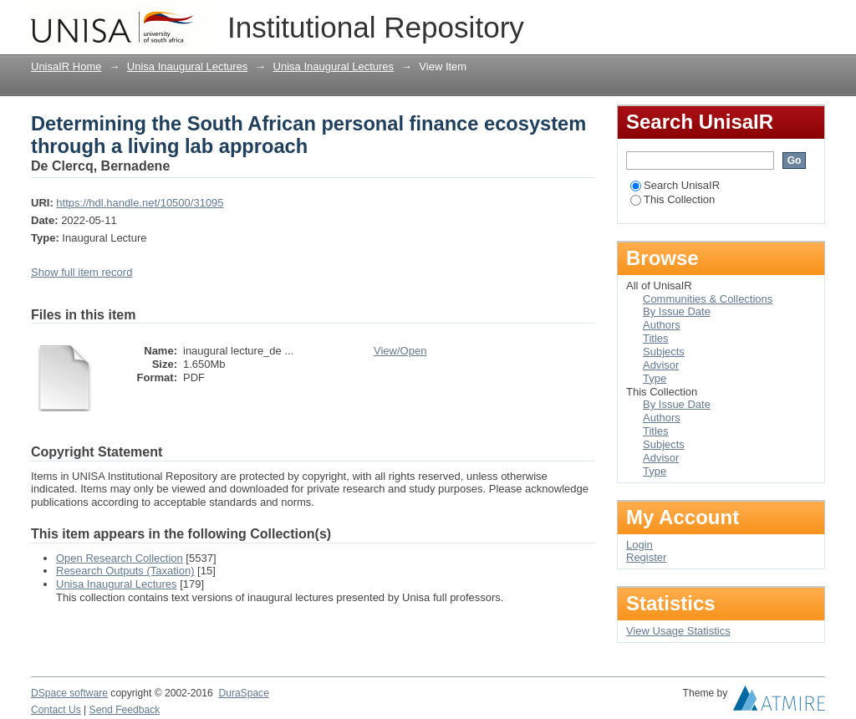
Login (811, 20)
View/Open (400, 350)
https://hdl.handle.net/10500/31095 (139, 202)
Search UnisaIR (675, 185)
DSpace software (69, 693)
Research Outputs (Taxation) (125, 570)
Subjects (664, 351)
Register (646, 557)
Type (654, 378)
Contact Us (56, 710)
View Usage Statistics (678, 631)
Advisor (661, 365)
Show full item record (81, 272)
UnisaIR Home (66, 66)
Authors (661, 325)
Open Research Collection (119, 558)
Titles (656, 338)
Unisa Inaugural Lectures (187, 66)
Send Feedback (124, 710)
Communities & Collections (707, 299)
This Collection (672, 199)
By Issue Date (677, 311)
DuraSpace (243, 693)
